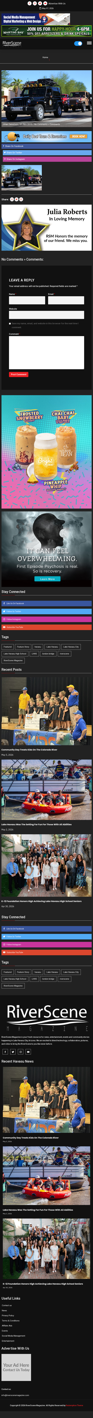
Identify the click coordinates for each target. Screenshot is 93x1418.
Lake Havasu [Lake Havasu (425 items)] (52, 647)
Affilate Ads (7, 1325)
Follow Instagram (13, 619)
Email (51, 294)
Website (13, 309)
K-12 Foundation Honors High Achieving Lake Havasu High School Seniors (41, 901)
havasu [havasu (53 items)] (38, 647)
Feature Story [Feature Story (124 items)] (23, 647)
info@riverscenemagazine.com (15, 1395)
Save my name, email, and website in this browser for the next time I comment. (45, 325)
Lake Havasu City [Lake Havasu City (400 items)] (71, 647)
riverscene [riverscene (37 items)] (64, 654)
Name (12, 294)
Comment (14, 334)
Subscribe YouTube (14, 627)
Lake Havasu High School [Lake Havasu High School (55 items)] (15, 654)
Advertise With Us (57, 3)
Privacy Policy (8, 1315)
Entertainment (8, 1341)
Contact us (7, 1305)
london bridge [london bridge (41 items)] (48, 654)
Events (5, 1331)
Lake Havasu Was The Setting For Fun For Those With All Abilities (36, 824)
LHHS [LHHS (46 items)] (34, 654)
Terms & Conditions (10, 1320)
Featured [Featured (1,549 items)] (8, 647)
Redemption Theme (74, 1405)
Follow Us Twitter (13, 611)
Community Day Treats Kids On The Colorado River (29, 749)
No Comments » (41, 124)
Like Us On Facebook (15, 603)
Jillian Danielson (10, 124)
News (4, 1310)
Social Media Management (13, 1336)
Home (45, 57)
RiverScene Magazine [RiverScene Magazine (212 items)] (13, 660)
